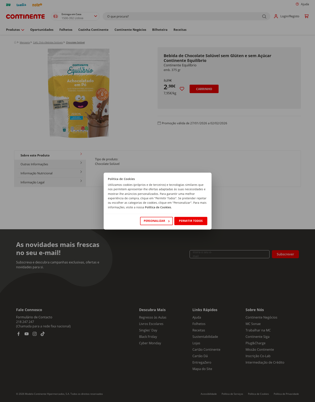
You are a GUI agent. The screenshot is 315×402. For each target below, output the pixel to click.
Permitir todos (191, 221)
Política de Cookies (158, 207)
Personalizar (156, 221)
